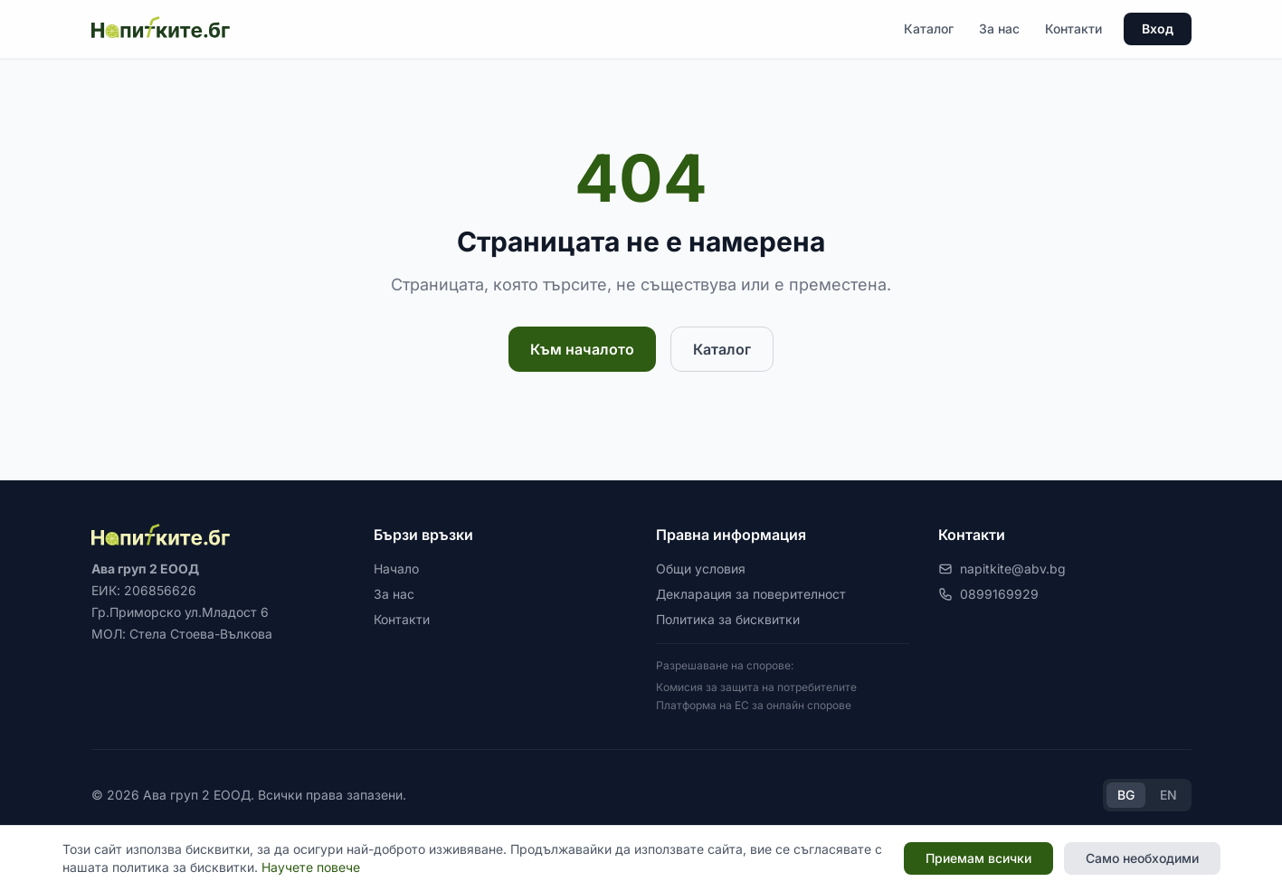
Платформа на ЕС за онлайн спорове (753, 705)
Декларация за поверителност (751, 594)
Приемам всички (978, 858)
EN (1168, 794)
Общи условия (700, 568)
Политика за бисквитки (728, 619)
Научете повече (310, 867)
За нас (999, 28)
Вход (1157, 28)
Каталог (929, 28)
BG (1126, 794)
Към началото (582, 349)
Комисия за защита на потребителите (756, 687)
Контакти (1073, 28)
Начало (396, 568)
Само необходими (1142, 858)
